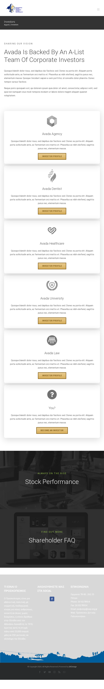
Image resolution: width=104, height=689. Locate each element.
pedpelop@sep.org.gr (87, 609)
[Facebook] (52, 599)
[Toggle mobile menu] (98, 9)
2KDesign (73, 667)
